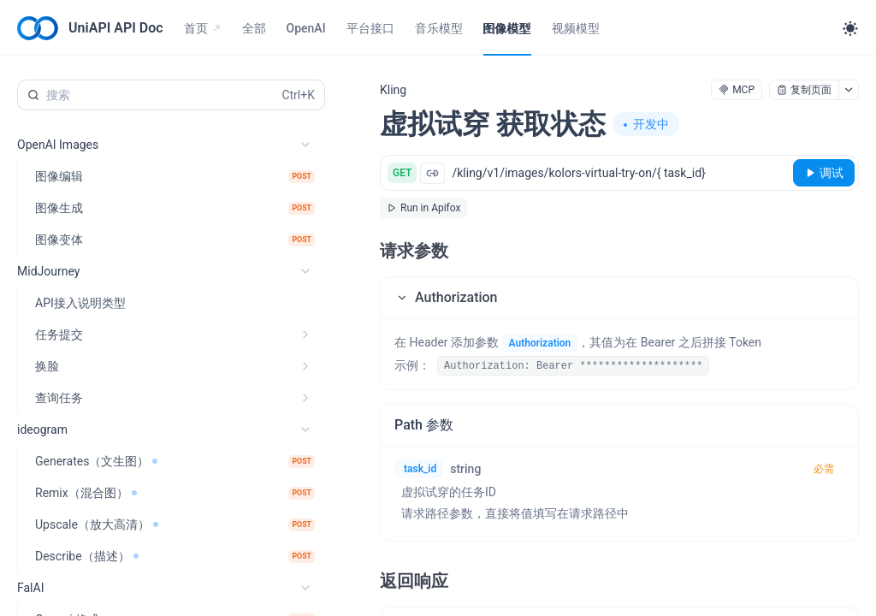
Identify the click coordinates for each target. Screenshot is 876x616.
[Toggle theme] (850, 28)
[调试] (824, 173)
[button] (619, 297)
